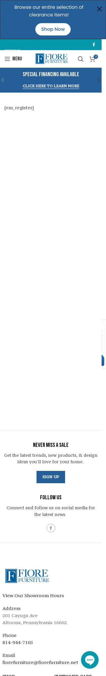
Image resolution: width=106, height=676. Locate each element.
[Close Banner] (99, 9)
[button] (99, 80)
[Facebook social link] (93, 45)
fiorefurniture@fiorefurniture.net (40, 662)
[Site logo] (50, 58)
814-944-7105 (17, 642)
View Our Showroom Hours (33, 595)
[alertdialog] (53, 19)
